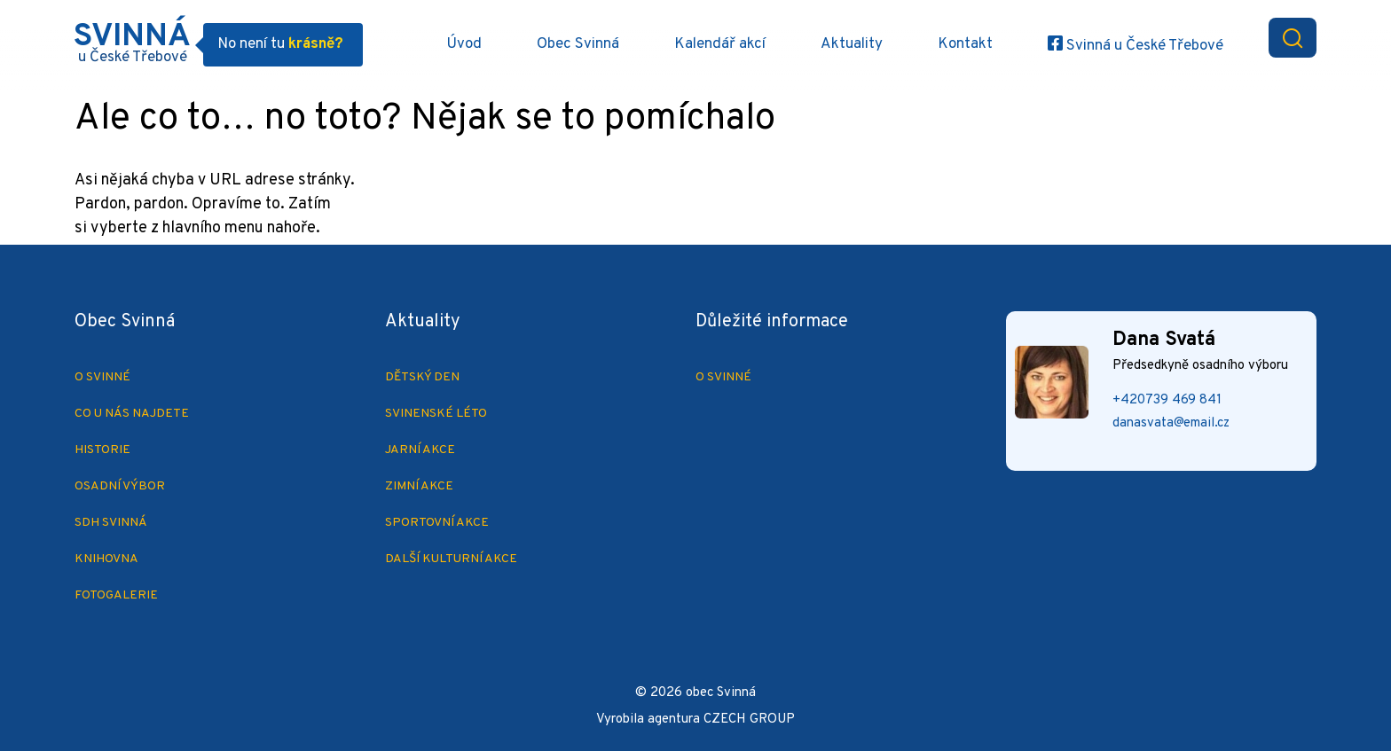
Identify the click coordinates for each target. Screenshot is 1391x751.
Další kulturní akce (451, 559)
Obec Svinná (578, 44)
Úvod (464, 44)
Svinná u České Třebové (1143, 46)
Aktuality (852, 44)
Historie (102, 450)
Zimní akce (419, 486)
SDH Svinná (111, 522)
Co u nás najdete (132, 413)
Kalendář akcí (720, 44)
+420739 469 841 (1167, 400)
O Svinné (102, 377)
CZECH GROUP (749, 719)
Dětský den (422, 377)
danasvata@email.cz (1171, 423)
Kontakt (965, 44)
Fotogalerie (116, 595)
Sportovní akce (437, 522)
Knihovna (106, 559)
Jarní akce (420, 450)
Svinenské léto (436, 413)
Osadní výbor (120, 486)
